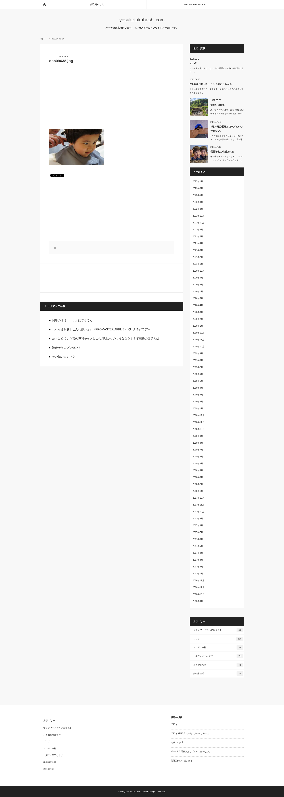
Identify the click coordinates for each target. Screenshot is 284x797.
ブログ (218, 639)
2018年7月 (198, 449)
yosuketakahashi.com (142, 19)
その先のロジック (63, 356)
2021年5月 (198, 236)
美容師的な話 (218, 665)
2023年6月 (198, 188)
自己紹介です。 (97, 4)
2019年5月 (198, 381)
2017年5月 (198, 546)
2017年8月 (198, 525)
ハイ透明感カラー (52, 734)
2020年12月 (198, 271)
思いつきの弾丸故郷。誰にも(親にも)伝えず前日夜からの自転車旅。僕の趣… (227, 113)
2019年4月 (198, 388)
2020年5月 (198, 298)
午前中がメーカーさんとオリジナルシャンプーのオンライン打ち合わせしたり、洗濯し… (226, 160)
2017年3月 (198, 560)
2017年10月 (198, 511)
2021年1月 (198, 264)
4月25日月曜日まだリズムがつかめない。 (226, 128)
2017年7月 (198, 532)
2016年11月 (198, 587)
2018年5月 (198, 463)
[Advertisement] (111, 98)
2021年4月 (198, 243)
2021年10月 (198, 222)
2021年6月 (198, 229)
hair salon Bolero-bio (195, 4)
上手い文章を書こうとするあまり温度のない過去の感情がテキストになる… (216, 91)
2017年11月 (198, 505)
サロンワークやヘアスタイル (218, 630)
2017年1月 (198, 573)
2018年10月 (198, 429)
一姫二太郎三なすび (218, 656)
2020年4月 (198, 305)
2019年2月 (198, 401)
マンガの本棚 (218, 647)
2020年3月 (198, 312)
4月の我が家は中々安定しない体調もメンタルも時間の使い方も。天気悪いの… (226, 139)
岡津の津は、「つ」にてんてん (72, 320)
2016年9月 (198, 601)
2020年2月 (198, 319)
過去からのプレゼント (66, 347)
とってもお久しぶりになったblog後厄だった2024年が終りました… (217, 70)
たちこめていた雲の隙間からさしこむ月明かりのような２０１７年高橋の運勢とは (105, 338)
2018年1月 (198, 491)
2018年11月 (198, 422)
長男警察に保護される (222, 151)
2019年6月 (198, 374)
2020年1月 (198, 326)
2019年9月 (198, 353)
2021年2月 (198, 257)
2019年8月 (198, 360)
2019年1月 (198, 408)
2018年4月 (198, 470)
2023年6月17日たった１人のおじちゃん (211, 84)
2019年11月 (198, 339)
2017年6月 (198, 539)
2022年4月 (198, 202)
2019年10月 (198, 346)
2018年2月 (198, 484)
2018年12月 (198, 415)
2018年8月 (198, 443)
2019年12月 (198, 333)
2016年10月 (198, 594)
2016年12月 (198, 580)
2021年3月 (198, 250)
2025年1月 (198, 181)
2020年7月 (198, 291)
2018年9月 (198, 436)
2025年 (193, 63)
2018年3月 (198, 477)
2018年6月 (198, 456)
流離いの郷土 (217, 105)
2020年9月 (198, 277)
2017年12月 (198, 498)
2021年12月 (198, 216)
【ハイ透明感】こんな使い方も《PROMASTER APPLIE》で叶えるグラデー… (103, 329)
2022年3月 (198, 209)
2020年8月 (198, 284)
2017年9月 (198, 518)
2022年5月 (198, 195)
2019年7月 (198, 367)
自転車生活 (218, 673)
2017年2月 (198, 566)
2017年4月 (198, 553)
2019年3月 (198, 394)
